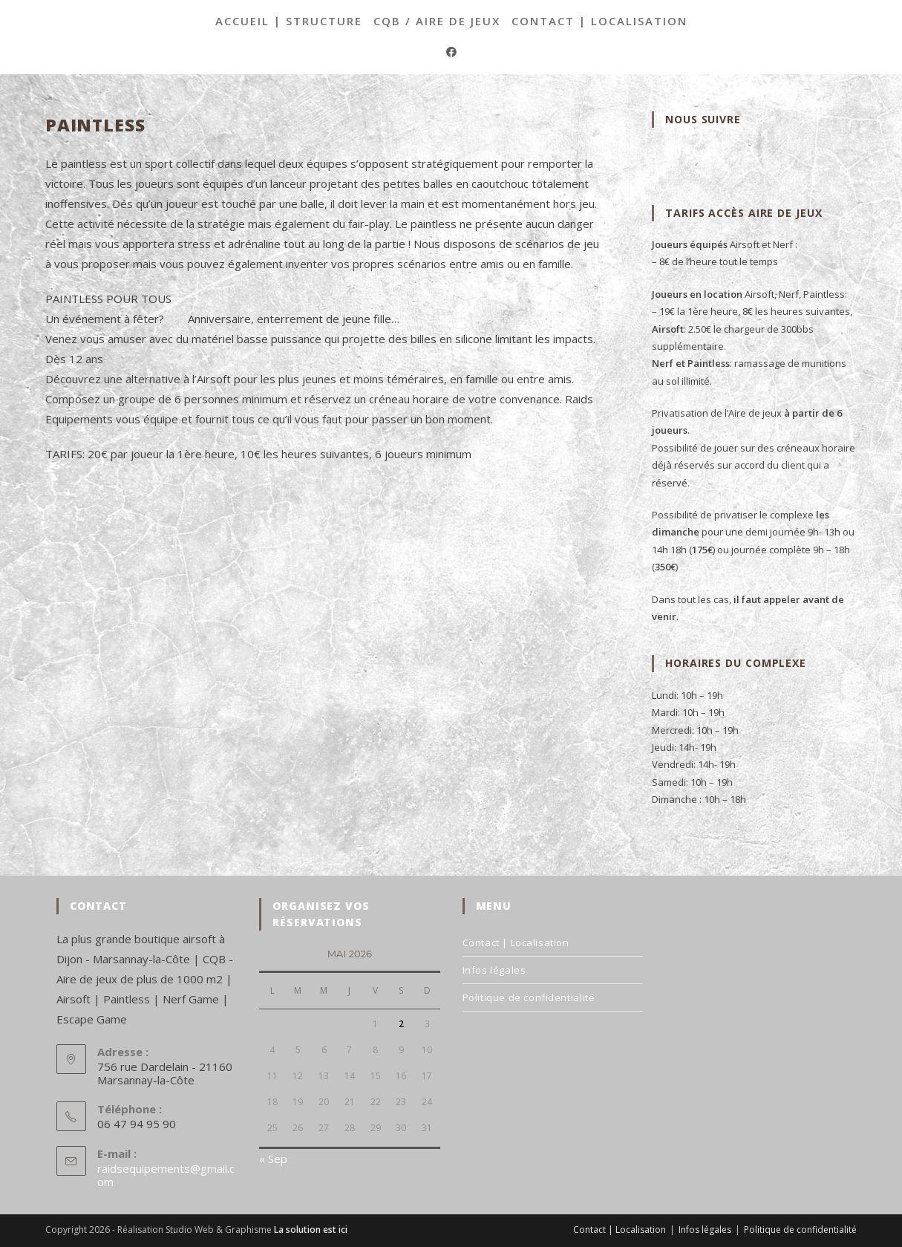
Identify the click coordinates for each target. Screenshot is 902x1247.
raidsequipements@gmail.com (166, 1175)
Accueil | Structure (288, 20)
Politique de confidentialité (529, 997)
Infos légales (494, 970)
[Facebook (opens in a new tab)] (451, 51)
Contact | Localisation (599, 20)
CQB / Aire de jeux (436, 20)
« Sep (273, 1158)
